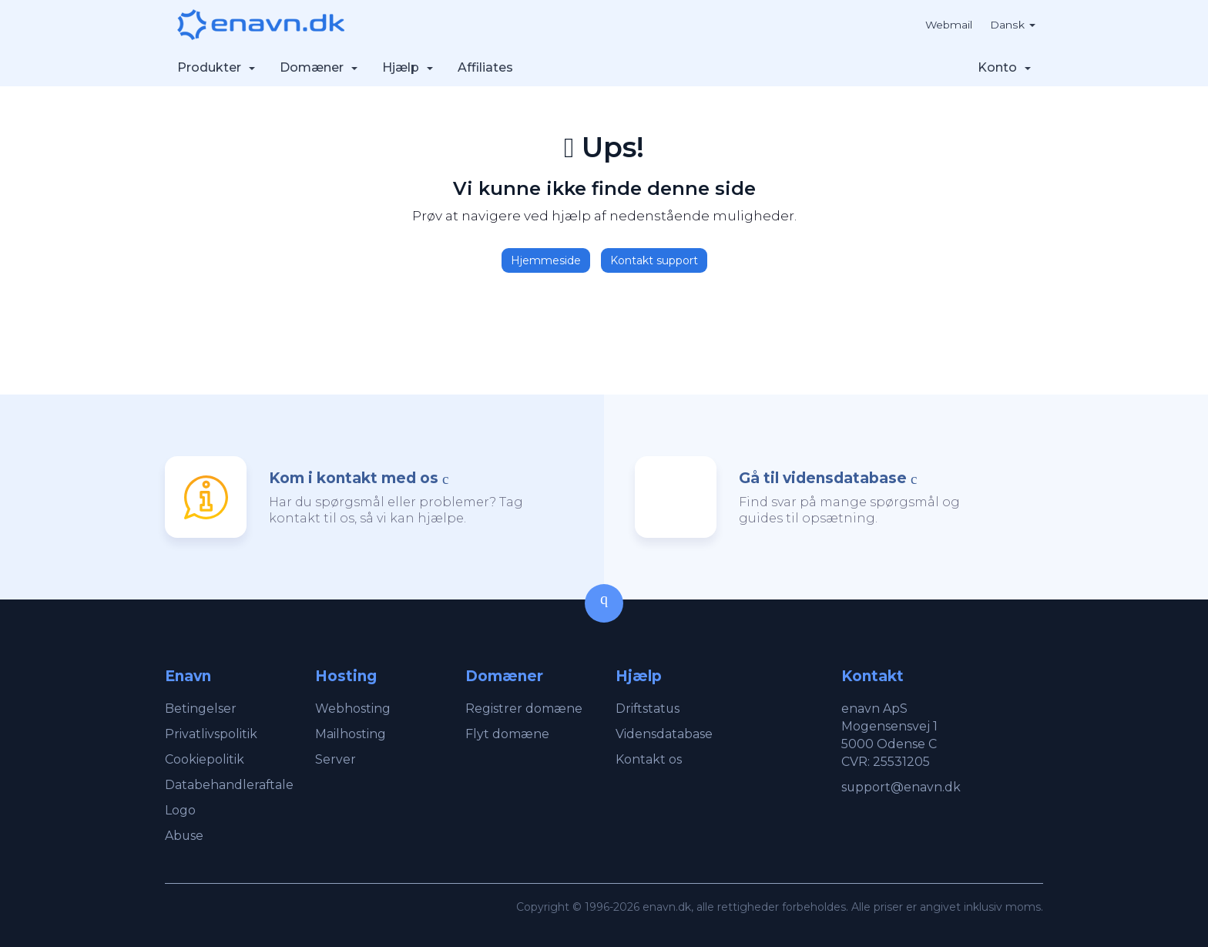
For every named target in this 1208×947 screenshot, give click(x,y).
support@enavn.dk (901, 787)
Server (335, 759)
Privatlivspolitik (211, 734)
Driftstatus (648, 708)
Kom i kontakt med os (353, 478)
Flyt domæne (507, 734)
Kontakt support (654, 260)
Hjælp (407, 67)
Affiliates (485, 67)
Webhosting (353, 708)
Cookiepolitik (204, 759)
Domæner (318, 67)
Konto (1004, 67)
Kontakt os (649, 759)
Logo (180, 810)
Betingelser (201, 708)
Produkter (216, 67)
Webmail (948, 25)
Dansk (1013, 25)
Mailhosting (350, 734)
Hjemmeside (546, 260)
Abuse (184, 835)
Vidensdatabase (664, 734)
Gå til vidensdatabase (823, 478)
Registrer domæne (523, 708)
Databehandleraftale (229, 784)
